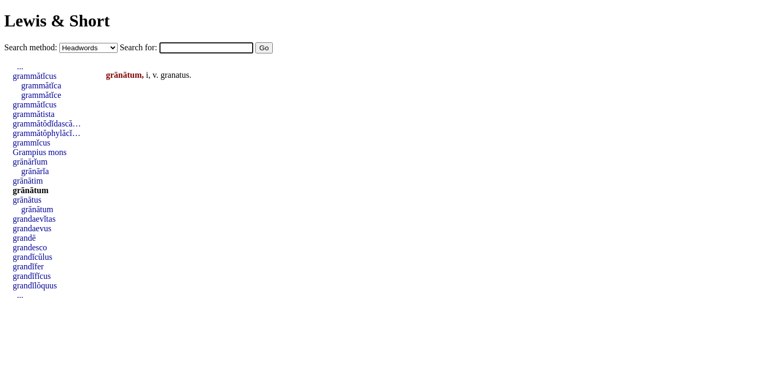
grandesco (30, 247)
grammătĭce (41, 94)
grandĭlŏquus (35, 285)
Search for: (139, 47)
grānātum (31, 190)
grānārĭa (35, 171)
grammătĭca (41, 85)
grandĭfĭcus (32, 275)
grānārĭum (30, 161)
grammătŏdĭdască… (47, 123)
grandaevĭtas (34, 218)
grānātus (27, 199)
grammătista (34, 114)
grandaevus (32, 228)
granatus (175, 74)
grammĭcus (31, 142)
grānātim (28, 180)
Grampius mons (40, 152)
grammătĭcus (35, 75)
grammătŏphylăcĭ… (47, 133)
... (20, 66)
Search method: (31, 47)
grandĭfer (28, 266)
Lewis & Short (57, 20)
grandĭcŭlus (32, 256)
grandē (24, 237)
